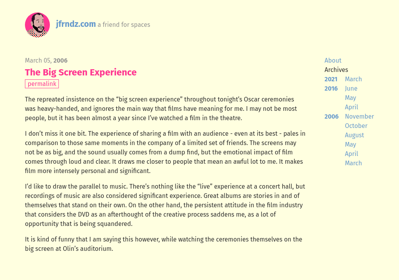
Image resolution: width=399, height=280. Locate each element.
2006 (332, 116)
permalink (42, 84)
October (356, 126)
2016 (331, 88)
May (350, 98)
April (351, 107)
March (353, 79)
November (359, 116)
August (354, 135)
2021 (331, 79)
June (351, 88)
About (333, 60)
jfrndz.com (76, 24)
